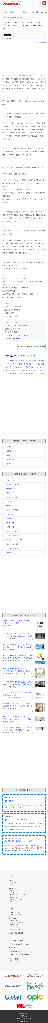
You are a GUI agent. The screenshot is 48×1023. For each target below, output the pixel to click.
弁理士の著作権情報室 (16, 933)
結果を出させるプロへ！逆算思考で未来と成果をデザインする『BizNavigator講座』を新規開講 (17, 646)
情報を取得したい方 (15, 951)
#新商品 (8, 451)
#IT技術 (8, 493)
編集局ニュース (14, 890)
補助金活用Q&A (14, 924)
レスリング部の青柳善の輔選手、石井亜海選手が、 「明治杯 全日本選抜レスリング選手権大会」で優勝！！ (18, 683)
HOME (11, 876)
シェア (14, 35)
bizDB (10, 801)
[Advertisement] (24, 404)
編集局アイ (12, 888)
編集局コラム (13, 897)
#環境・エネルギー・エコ (15, 484)
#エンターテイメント (13, 531)
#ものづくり (10, 480)
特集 (11, 901)
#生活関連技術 (41, 42)
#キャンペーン (11, 460)
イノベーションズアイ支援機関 (19, 955)
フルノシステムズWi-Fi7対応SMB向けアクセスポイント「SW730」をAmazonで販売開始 (18, 729)
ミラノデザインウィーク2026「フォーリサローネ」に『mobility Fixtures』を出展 (17, 635)
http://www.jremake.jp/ (15, 297)
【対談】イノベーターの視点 (17, 895)
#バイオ (8, 502)
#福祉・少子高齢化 (12, 510)
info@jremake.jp (14, 338)
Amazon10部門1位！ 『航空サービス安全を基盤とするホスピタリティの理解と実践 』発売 (18, 657)
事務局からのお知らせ (24, 1019)
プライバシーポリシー (24, 1013)
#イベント (9, 455)
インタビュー (13, 892)
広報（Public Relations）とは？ (20, 841)
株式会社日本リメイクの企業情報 (33, 346)
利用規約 (24, 1016)
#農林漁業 (9, 519)
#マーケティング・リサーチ (16, 540)
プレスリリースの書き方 (17, 820)
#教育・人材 (10, 527)
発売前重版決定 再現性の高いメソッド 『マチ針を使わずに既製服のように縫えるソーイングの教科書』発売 (17, 670)
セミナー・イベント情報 (16, 922)
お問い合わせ (24, 1021)
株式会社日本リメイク (15, 18)
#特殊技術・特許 (12, 497)
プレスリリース (14, 12)
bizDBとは (12, 884)
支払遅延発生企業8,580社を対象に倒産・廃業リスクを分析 (18, 694)
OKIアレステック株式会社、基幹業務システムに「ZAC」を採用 (18, 622)
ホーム (4, 12)
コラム (11, 908)
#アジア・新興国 (12, 548)
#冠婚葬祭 (9, 514)
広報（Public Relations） (16, 899)
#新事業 (8, 447)
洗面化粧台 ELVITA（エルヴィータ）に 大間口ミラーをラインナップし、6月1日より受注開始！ (17, 705)
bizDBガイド (13, 882)
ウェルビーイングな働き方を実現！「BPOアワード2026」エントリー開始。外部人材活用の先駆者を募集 (17, 718)
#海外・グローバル (12, 544)
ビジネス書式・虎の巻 (16, 929)
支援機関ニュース (14, 920)
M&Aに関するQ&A (14, 927)
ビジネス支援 (13, 918)
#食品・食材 (10, 523)
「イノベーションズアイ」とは (19, 944)
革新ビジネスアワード (16, 940)
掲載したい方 (13, 947)
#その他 (8, 464)
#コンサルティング (12, 536)
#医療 (8, 506)
